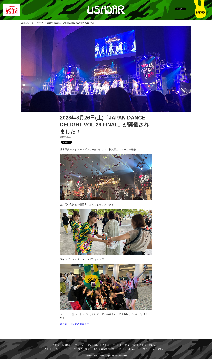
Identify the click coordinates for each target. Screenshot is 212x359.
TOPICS (40, 23)
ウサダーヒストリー (54, 349)
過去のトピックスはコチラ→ (76, 324)
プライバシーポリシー (154, 349)
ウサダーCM (129, 345)
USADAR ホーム (27, 23)
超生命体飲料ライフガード (107, 349)
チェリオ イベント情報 (86, 345)
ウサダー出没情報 (62, 345)
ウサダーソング (110, 345)
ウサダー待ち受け (148, 345)
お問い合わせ (132, 349)
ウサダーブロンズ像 (79, 349)
